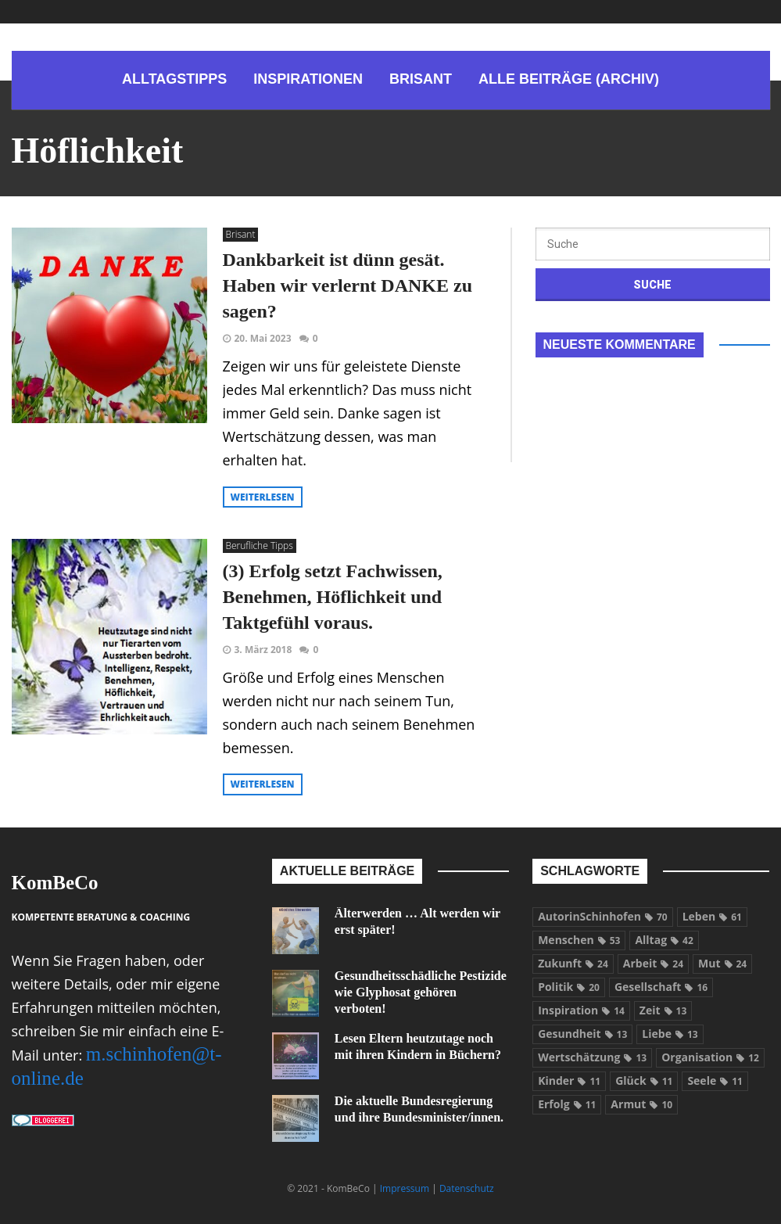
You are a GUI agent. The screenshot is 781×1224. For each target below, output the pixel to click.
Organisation (710, 1057)
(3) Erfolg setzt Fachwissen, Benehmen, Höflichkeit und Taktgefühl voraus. (332, 597)
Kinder (569, 1080)
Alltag (664, 939)
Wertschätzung (592, 1057)
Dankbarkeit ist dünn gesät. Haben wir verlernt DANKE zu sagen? (348, 285)
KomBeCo (55, 882)
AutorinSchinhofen (603, 916)
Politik (569, 986)
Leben (712, 916)
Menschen (579, 939)
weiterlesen (263, 497)
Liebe (669, 1033)
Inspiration (581, 1010)
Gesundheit (582, 1033)
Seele (715, 1080)
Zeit (662, 1010)
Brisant (241, 234)
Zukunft (573, 963)
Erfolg (567, 1104)
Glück (643, 1080)
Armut (641, 1104)
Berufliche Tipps (259, 545)
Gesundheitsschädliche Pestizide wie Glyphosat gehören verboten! (421, 992)
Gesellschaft (661, 986)
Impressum (404, 1188)
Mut (722, 963)
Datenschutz (466, 1188)
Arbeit (653, 963)
